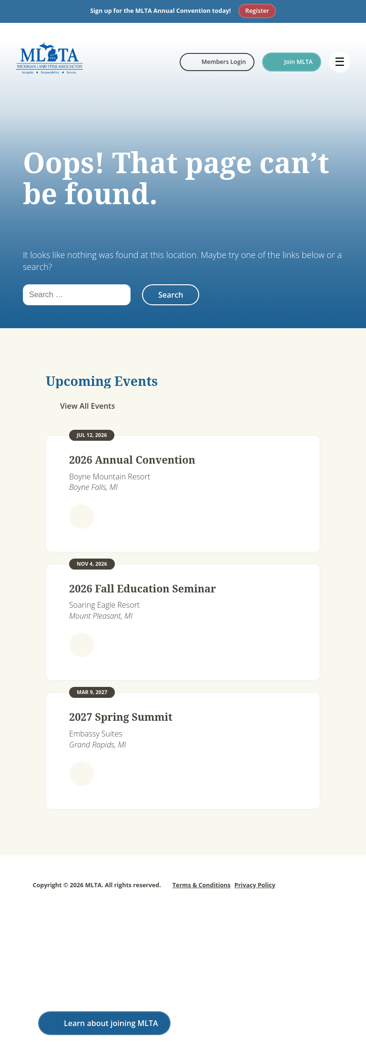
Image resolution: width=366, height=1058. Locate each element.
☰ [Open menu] (340, 61)
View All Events (87, 406)
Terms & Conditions (202, 885)
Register (257, 10)
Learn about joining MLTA (111, 1023)
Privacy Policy (254, 885)
